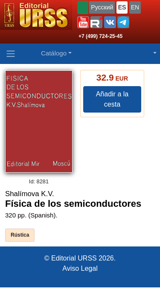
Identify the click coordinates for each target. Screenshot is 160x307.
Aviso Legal (79, 268)
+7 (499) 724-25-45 (100, 36)
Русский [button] (102, 7)
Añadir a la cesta (112, 99)
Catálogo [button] (54, 53)
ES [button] (122, 7)
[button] (83, 22)
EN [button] (135, 7)
